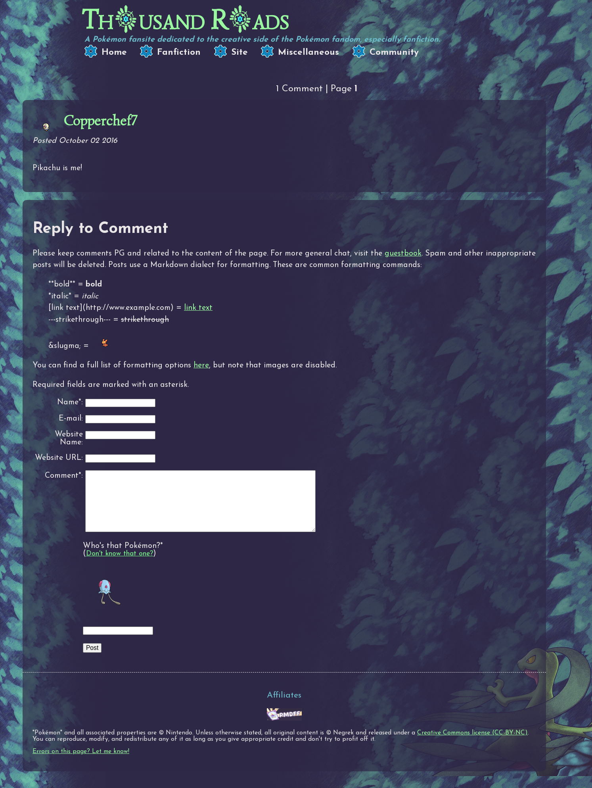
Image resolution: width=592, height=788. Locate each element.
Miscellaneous (308, 52)
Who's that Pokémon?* (123, 558)
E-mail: (71, 419)
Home (114, 52)
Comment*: (64, 476)
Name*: (70, 402)
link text (198, 308)
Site (239, 52)
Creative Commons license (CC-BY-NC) (472, 745)
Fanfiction (179, 52)
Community (394, 52)
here (201, 365)
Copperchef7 (100, 120)
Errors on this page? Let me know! (81, 763)
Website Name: (69, 438)
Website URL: (59, 458)
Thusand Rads (185, 20)
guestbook (403, 254)
